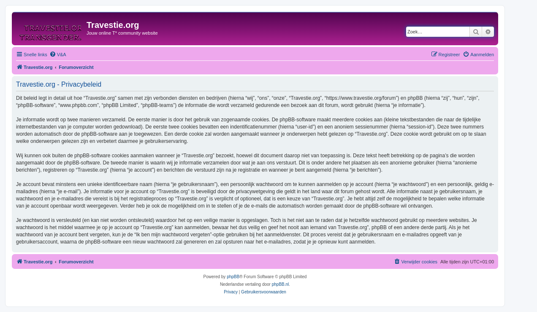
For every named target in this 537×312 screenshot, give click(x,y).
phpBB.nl (280, 284)
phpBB (233, 276)
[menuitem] (57, 54)
